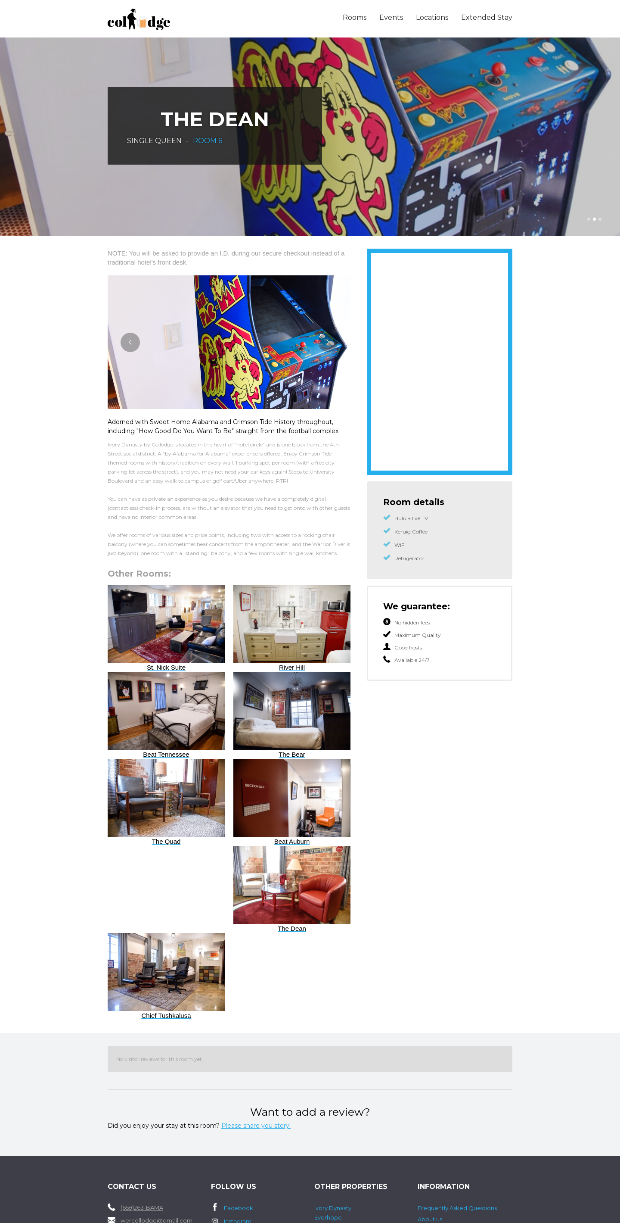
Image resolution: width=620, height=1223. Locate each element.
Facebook (238, 1207)
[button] (588, 219)
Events (391, 17)
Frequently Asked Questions (457, 1207)
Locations (432, 17)
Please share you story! (256, 1125)
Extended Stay (486, 17)
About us (430, 1219)
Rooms (354, 17)
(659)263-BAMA (142, 1207)
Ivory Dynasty (332, 1207)
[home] (160, 19)
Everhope (328, 1217)
